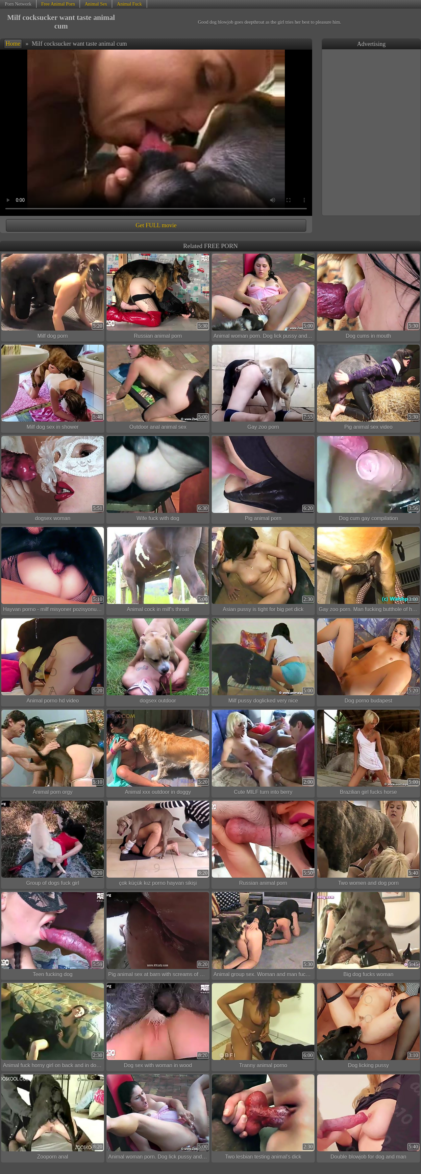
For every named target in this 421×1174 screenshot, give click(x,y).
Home (13, 43)
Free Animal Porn (58, 4)
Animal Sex (96, 4)
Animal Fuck (129, 4)
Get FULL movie (156, 225)
